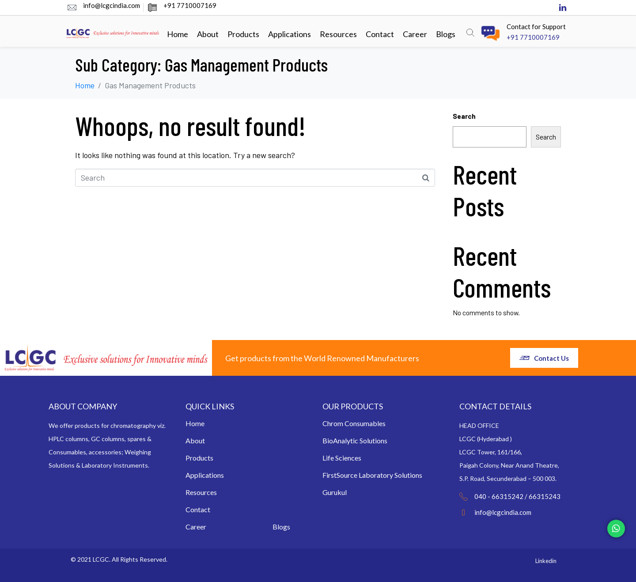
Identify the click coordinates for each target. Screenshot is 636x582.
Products (243, 34)
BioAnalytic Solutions (354, 440)
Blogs (445, 34)
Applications (289, 34)
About (208, 34)
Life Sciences (341, 458)
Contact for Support (536, 26)
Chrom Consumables (354, 423)
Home (177, 34)
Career (415, 34)
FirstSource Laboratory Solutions (372, 475)
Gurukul (334, 492)
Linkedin (545, 560)
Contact (380, 34)
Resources (338, 34)
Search (464, 116)
